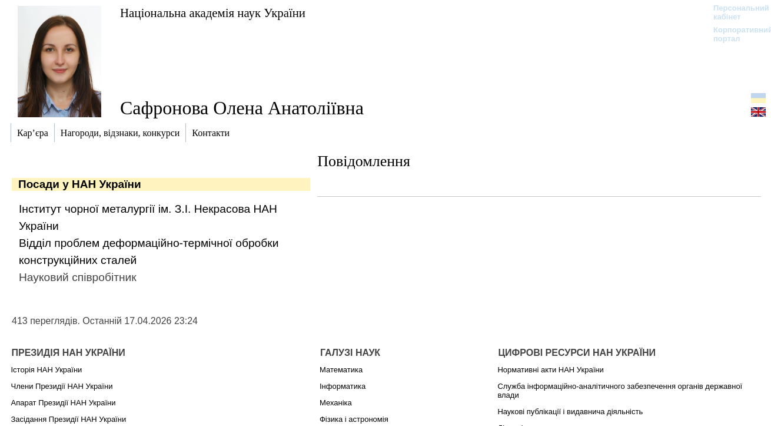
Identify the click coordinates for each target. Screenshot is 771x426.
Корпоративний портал (735, 34)
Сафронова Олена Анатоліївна (242, 107)
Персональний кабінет (735, 12)
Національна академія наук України (212, 12)
